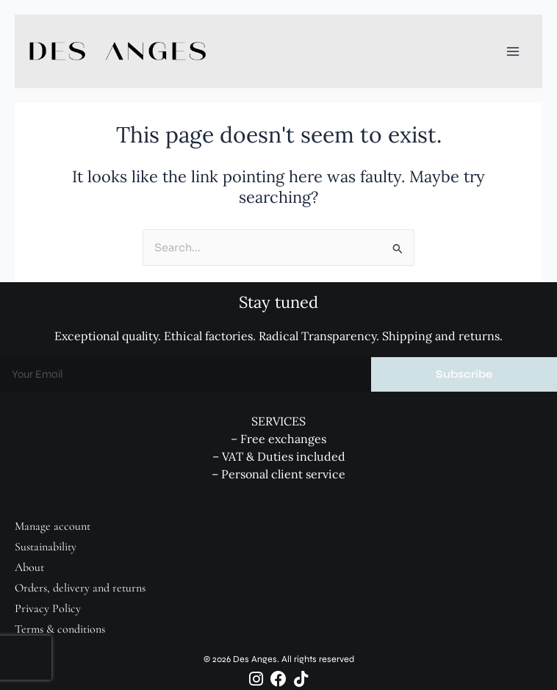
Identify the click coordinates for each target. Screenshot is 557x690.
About (29, 567)
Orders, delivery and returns (80, 588)
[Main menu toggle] (513, 50)
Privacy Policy (48, 608)
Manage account (52, 526)
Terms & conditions (60, 629)
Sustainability (45, 546)
